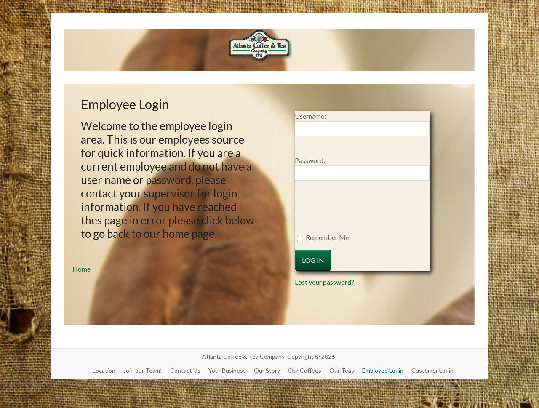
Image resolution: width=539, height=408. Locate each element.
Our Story (267, 370)
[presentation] (344, 212)
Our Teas (341, 370)
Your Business (227, 370)
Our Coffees (304, 370)
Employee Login (382, 370)
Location (104, 370)
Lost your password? (324, 282)
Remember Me (323, 237)
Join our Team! (142, 370)
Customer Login (432, 370)
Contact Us (185, 370)
